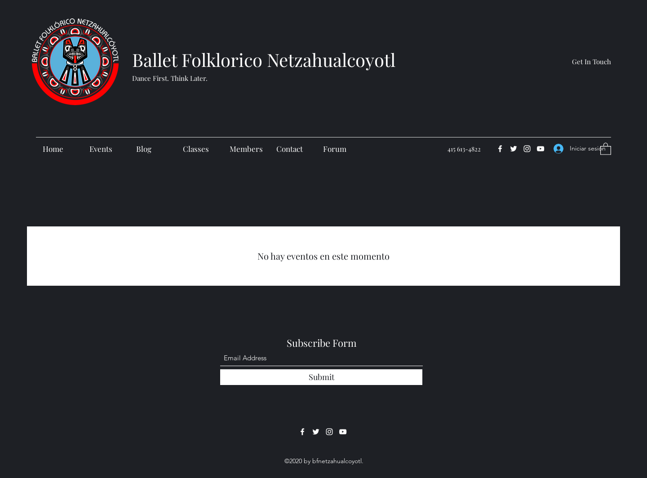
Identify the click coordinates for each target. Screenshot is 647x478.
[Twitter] (513, 148)
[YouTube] (540, 148)
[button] (605, 148)
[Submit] (321, 377)
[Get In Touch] (591, 61)
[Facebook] (500, 148)
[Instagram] (527, 148)
